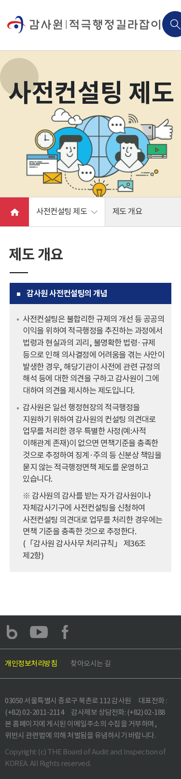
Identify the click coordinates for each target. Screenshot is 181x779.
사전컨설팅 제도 (61, 212)
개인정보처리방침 (31, 663)
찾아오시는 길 (90, 663)
